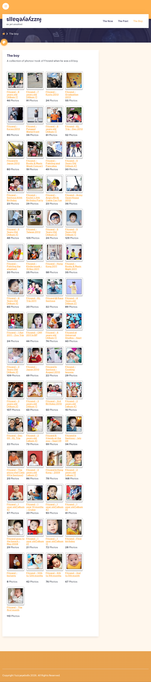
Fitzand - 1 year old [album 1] (54, 541)
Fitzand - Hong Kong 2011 (54, 265)
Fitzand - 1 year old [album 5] (15, 507)
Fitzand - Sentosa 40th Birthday (14, 198)
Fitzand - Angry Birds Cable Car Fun (54, 198)
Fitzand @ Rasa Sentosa (54, 299)
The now (108, 20)
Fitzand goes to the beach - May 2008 (15, 541)
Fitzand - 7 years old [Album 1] (32, 95)
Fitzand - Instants (12, 574)
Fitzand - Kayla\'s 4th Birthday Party (34, 198)
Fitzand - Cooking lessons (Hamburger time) (72, 370)
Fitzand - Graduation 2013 (71, 95)
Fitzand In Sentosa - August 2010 (53, 370)
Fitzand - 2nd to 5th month (73, 574)
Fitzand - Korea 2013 (13, 127)
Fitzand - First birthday (73, 540)
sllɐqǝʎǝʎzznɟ (23, 18)
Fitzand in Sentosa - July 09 (73, 438)
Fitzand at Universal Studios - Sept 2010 (73, 335)
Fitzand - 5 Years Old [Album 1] (71, 232)
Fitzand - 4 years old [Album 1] (52, 335)
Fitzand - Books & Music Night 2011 (73, 266)
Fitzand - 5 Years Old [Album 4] (71, 163)
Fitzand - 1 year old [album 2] (35, 541)
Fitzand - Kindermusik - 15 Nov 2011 (34, 266)
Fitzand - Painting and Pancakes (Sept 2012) (53, 163)
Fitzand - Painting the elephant (13, 266)
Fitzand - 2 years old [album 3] (32, 438)
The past (123, 20)
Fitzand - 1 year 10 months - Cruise (35, 507)
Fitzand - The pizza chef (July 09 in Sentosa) (15, 473)
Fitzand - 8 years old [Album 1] (13, 95)
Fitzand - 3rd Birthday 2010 (54, 402)
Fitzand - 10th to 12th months (34, 574)
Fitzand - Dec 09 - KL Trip (14, 437)
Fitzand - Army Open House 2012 (73, 198)
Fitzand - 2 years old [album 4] (71, 404)
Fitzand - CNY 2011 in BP (34, 334)
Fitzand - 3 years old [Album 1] (32, 404)
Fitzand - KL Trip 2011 (33, 299)
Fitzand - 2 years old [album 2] (32, 473)
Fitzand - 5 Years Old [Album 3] (13, 232)
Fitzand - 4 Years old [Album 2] (71, 301)
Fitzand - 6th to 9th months (53, 574)
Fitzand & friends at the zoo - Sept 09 (53, 438)
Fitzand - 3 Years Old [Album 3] (13, 370)
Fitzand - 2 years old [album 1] (71, 473)
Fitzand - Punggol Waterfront (32, 129)
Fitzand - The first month (14, 608)
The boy (137, 20)
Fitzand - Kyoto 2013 (52, 93)
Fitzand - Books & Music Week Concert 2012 (34, 163)
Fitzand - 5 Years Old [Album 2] (52, 232)
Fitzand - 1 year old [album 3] (74, 507)
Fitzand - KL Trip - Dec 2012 (74, 127)
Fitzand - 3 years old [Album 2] (13, 404)
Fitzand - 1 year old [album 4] (54, 507)
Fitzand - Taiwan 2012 (33, 230)
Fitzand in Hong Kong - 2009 (54, 471)
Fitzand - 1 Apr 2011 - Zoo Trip (15, 334)
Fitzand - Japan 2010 (32, 368)
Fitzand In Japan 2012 (13, 162)
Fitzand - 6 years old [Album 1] (52, 129)
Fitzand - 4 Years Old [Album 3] (13, 301)
